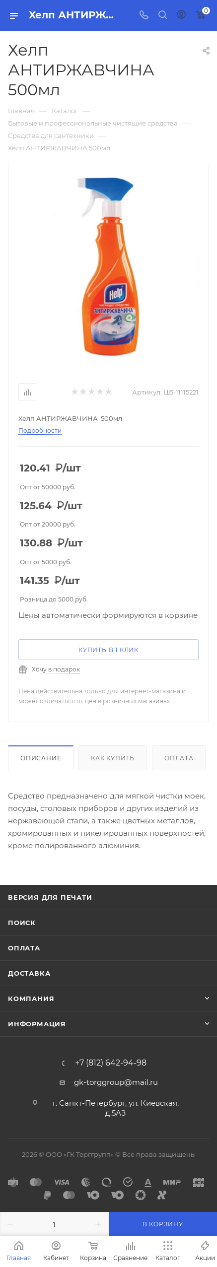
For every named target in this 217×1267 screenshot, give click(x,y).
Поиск (22, 923)
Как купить (113, 758)
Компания (31, 998)
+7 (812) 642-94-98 (110, 1063)
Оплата (179, 758)
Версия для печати (50, 897)
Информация (37, 1024)
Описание (40, 758)
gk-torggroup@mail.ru (116, 1082)
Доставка (29, 973)
